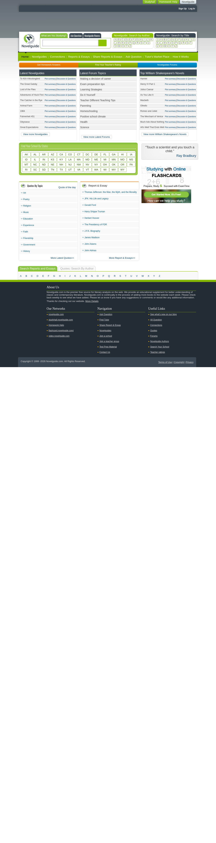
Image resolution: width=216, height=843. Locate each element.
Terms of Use (165, 362)
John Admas (90, 250)
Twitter (28, 307)
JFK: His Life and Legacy (96, 198)
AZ (52, 154)
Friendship (28, 238)
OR (122, 164)
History (26, 251)
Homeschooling (89, 111)
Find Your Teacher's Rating (108, 65)
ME (96, 159)
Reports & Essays (79, 56)
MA (79, 159)
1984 (22, 111)
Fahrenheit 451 (27, 116)
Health (83, 121)
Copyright (179, 362)
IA (131, 154)
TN (52, 169)
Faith (25, 231)
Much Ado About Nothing (152, 122)
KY (61, 159)
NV (87, 164)
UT (70, 169)
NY (96, 164)
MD (87, 159)
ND (44, 164)
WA (96, 169)
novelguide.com (56, 314)
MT (26, 164)
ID (26, 159)
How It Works (181, 56)
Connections (57, 56)
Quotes (153, 330)
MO (122, 159)
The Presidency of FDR (95, 224)
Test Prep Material (108, 347)
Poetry (26, 199)
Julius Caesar (147, 89)
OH (105, 164)
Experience (28, 225)
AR (44, 154)
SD (44, 169)
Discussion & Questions (66, 79)
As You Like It (147, 95)
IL (35, 159)
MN (114, 159)
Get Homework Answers (48, 65)
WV (114, 169)
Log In (191, 8)
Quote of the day (67, 187)
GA (113, 154)
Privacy (190, 362)
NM (79, 164)
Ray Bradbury (186, 156)
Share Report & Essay (110, 325)
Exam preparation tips (92, 84)
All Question (156, 320)
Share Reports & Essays (107, 56)
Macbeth (144, 100)
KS (52, 159)
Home (25, 56)
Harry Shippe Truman (94, 211)
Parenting (85, 105)
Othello (143, 105)
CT (78, 154)
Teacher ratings (157, 352)
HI (122, 154)
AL (35, 154)
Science (84, 127)
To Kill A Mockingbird (30, 78)
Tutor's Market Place (157, 56)
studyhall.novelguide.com (61, 320)
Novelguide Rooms (92, 35)
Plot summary (50, 79)
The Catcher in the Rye (31, 100)
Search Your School (159, 347)
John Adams (90, 244)
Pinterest (39, 307)
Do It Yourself (87, 94)
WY (122, 169)
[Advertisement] (108, 22)
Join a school (105, 336)
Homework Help (56, 325)
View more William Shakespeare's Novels (164, 134)
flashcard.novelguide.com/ (61, 330)
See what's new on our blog (163, 314)
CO (70, 154)
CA (61, 154)
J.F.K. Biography (92, 231)
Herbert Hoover (91, 218)
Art (24, 193)
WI (104, 169)
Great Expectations (29, 127)
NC (35, 164)
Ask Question (76, 35)
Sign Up (183, 8)
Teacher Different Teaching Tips (98, 100)
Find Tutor (104, 320)
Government (29, 244)
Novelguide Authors (159, 341)
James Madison (92, 237)
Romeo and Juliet (148, 111)
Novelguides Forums (167, 65)
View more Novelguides (35, 134)
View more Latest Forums (96, 137)
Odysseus (25, 122)
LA (69, 159)
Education (28, 219)
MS (131, 159)
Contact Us (104, 352)
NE (52, 164)
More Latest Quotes (61, 258)
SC (35, 169)
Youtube (22, 307)
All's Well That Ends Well (152, 127)
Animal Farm (26, 105)
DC (87, 154)
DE (96, 154)
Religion (27, 206)
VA (78, 169)
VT (87, 169)
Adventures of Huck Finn (32, 95)
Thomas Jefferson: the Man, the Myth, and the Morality (110, 192)
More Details (91, 301)
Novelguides (39, 56)
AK (26, 154)
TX (61, 169)
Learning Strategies (91, 89)
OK (113, 164)
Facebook (34, 307)
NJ (69, 164)
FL (105, 154)
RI (26, 169)
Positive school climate (93, 116)
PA (131, 164)
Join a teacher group (109, 341)
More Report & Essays (120, 258)
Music (26, 212)
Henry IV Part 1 (147, 84)
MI (105, 159)
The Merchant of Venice (151, 116)
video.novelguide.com (59, 336)
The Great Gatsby (28, 84)
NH (61, 164)
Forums (154, 336)
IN (43, 159)
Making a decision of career (95, 78)
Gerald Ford (90, 205)
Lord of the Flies (28, 89)
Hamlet (143, 78)
